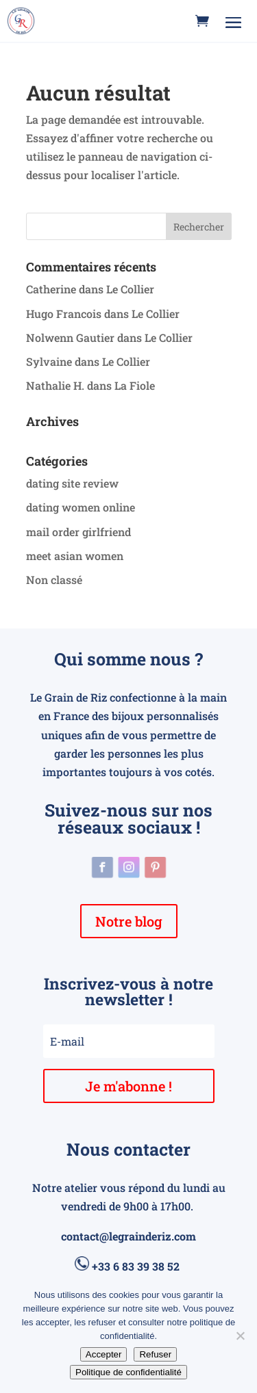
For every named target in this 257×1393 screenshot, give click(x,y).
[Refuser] (240, 1335)
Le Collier (130, 289)
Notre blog (128, 921)
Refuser (155, 1354)
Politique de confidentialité (128, 1372)
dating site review (72, 483)
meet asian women (74, 555)
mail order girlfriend (78, 532)
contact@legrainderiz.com (128, 1236)
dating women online (80, 507)
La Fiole (134, 385)
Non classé (54, 579)
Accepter (104, 1354)
